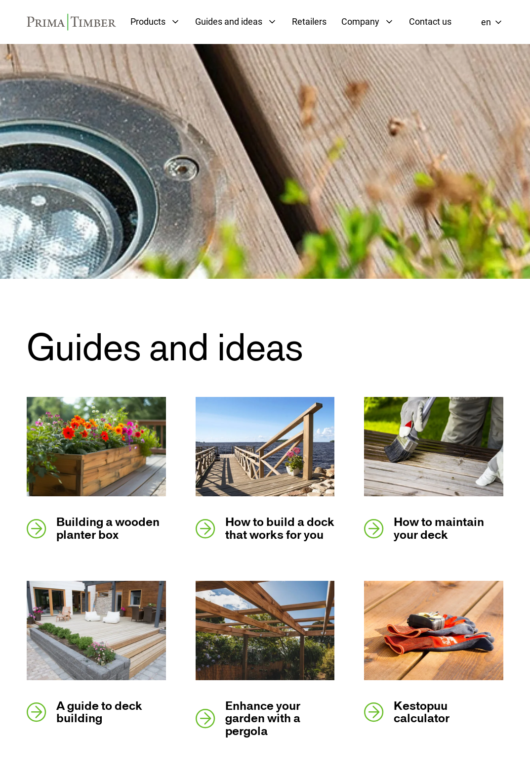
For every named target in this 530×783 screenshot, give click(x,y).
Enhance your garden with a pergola (248, 719)
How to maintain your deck (424, 528)
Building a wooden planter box (93, 528)
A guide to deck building (84, 712)
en (486, 22)
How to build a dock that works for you (265, 528)
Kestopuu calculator (406, 712)
